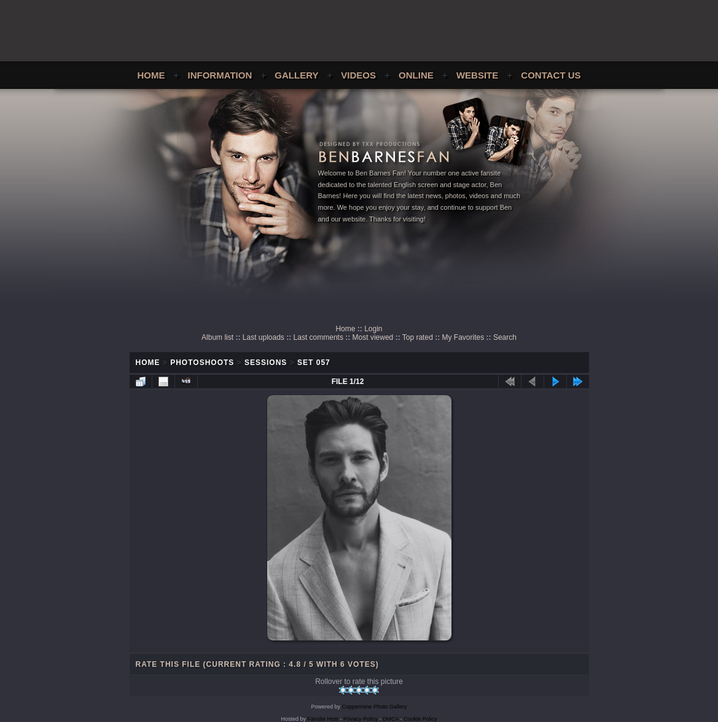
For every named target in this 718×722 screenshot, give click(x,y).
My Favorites (463, 337)
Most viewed (373, 337)
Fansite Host (322, 719)
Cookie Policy (420, 719)
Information (220, 75)
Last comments (318, 337)
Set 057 (313, 362)
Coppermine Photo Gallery (374, 707)
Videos (358, 75)
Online (416, 75)
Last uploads (263, 337)
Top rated (417, 337)
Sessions (265, 362)
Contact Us (550, 75)
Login (373, 329)
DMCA (391, 719)
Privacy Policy (360, 719)
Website (477, 75)
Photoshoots (202, 362)
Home (151, 75)
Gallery (296, 75)
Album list (217, 337)
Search (505, 337)
